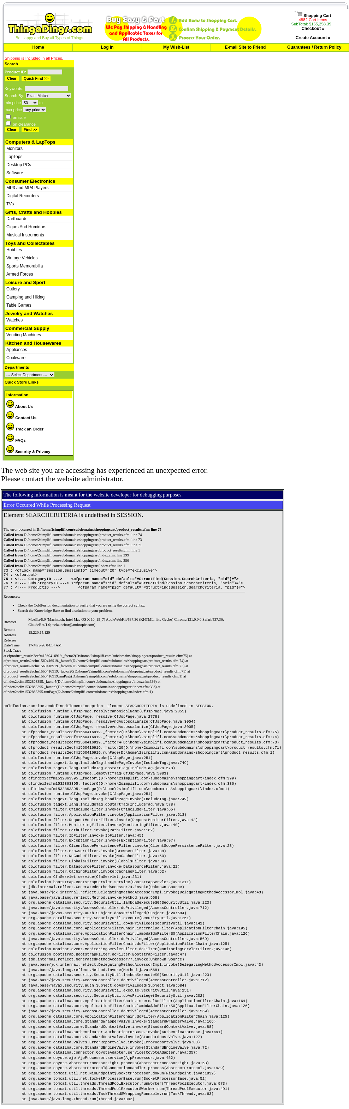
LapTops (14, 156)
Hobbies (14, 249)
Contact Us (21, 418)
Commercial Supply (27, 328)
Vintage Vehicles (22, 257)
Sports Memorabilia (24, 266)
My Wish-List (176, 47)
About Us (19, 406)
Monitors (14, 148)
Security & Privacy (28, 452)
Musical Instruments (25, 235)
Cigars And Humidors (26, 226)
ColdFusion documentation (54, 609)
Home (38, 47)
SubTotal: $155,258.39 (311, 24)
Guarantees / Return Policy (314, 47)
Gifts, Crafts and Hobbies (33, 212)
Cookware (15, 357)
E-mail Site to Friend (245, 47)
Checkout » (312, 28)
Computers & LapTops (30, 142)
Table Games (18, 305)
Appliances (16, 349)
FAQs (16, 440)
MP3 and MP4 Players (27, 187)
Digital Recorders (22, 195)
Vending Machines (23, 334)
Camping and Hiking (25, 297)
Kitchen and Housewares (33, 343)
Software (14, 172)
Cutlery (13, 289)
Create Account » (313, 37)
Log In (107, 47)
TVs (10, 203)
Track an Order (24, 429)
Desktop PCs (18, 164)
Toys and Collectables (30, 243)
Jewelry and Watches (29, 313)
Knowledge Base (47, 614)
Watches (14, 320)
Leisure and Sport (25, 282)
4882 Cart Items (313, 20)
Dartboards (16, 218)
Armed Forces (19, 274)
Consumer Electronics (30, 181)
